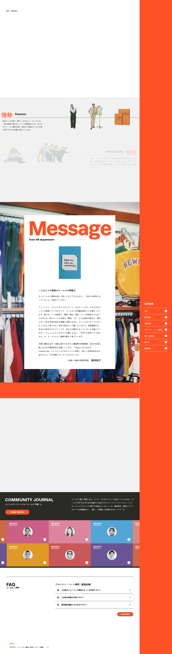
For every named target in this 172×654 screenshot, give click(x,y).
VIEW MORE (17, 512)
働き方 (155, 342)
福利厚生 (155, 348)
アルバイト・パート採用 (155, 329)
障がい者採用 (155, 336)
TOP (155, 311)
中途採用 (155, 323)
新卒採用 (155, 317)
